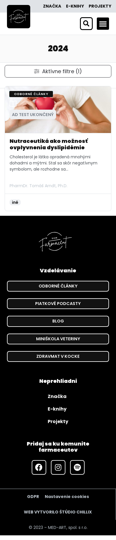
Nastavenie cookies (67, 496)
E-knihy (75, 6)
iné (15, 202)
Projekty (100, 6)
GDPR (33, 496)
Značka (52, 6)
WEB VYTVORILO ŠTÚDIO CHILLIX (58, 512)
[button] (103, 23)
